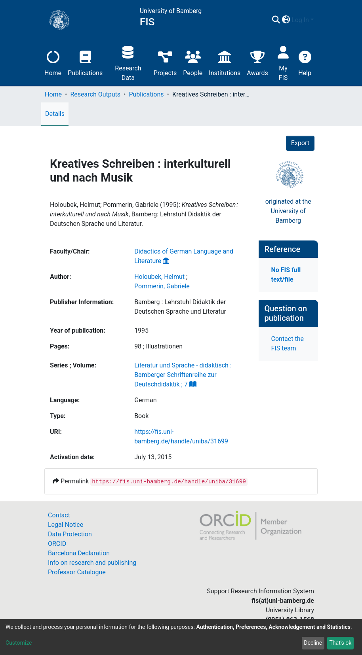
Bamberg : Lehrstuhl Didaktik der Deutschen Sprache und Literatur (180, 306)
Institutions (224, 62)
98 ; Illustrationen (158, 346)
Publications (85, 62)
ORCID (57, 543)
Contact (59, 515)
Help (304, 62)
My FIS (283, 62)
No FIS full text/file (286, 274)
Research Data (128, 62)
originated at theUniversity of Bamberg (288, 211)
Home (52, 62)
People (192, 62)
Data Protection (70, 534)
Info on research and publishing (92, 562)
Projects (165, 62)
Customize (19, 643)
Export (300, 143)
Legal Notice (65, 524)
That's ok (340, 643)
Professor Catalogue (77, 572)
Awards (257, 62)
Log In (300, 20)
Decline (313, 643)
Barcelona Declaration (79, 553)
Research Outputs (95, 94)
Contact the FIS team (287, 343)
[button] (286, 20)
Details (55, 113)
